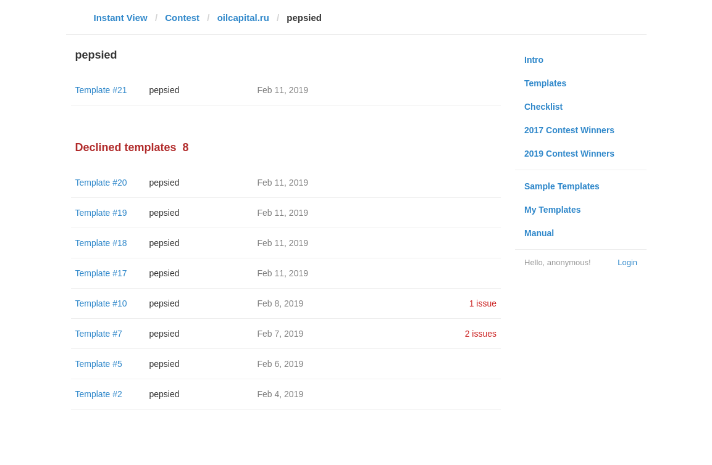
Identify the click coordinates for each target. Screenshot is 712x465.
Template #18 (101, 243)
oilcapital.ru (243, 17)
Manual (539, 233)
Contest (182, 17)
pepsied (164, 90)
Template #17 (101, 273)
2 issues (480, 334)
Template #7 (98, 334)
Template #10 (101, 303)
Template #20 (101, 182)
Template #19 (101, 213)
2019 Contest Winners (569, 153)
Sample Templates (562, 186)
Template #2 (98, 394)
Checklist (543, 107)
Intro (533, 60)
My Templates (552, 210)
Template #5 (98, 364)
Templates (545, 83)
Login (627, 262)
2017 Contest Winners (569, 130)
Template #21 (101, 90)
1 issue (482, 303)
